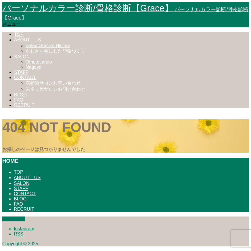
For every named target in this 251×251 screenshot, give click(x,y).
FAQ (18, 99)
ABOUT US (27, 39)
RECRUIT (24, 105)
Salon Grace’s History (48, 45)
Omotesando (39, 62)
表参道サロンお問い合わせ (53, 83)
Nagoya (33, 67)
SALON (22, 56)
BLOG (20, 94)
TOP (19, 34)
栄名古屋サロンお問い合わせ (55, 89)
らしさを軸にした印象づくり (55, 51)
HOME (10, 161)
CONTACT (25, 77)
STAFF (21, 72)
